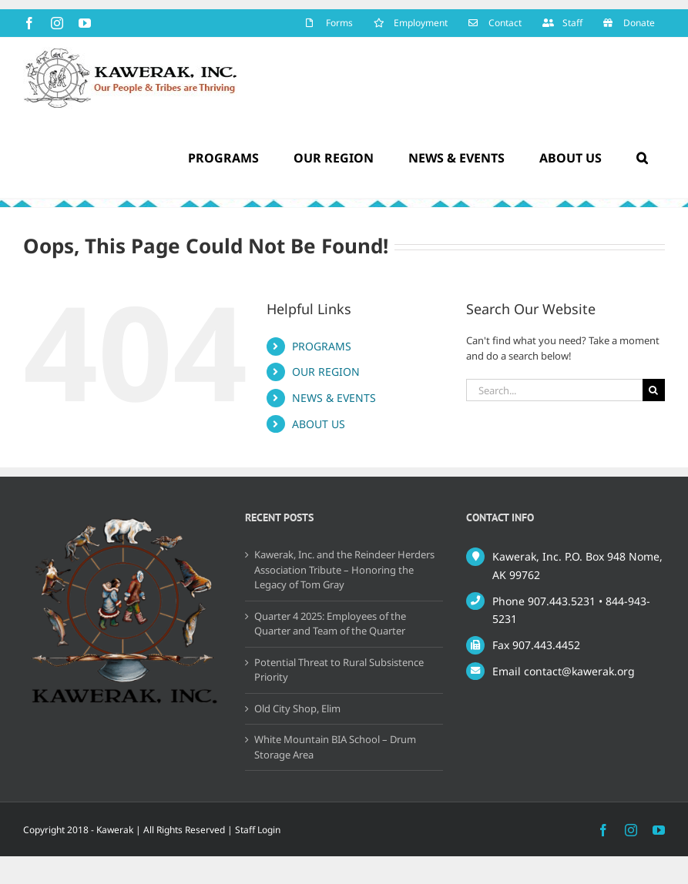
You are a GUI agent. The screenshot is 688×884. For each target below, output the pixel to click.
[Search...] (554, 390)
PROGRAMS (321, 346)
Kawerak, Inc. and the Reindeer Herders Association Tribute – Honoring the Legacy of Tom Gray (344, 569)
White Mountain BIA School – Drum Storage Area (335, 747)
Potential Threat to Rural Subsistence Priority (339, 670)
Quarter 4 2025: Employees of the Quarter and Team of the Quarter (330, 623)
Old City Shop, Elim (297, 708)
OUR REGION (326, 371)
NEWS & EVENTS (334, 397)
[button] (642, 158)
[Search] (654, 390)
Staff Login (257, 829)
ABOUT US (318, 424)
